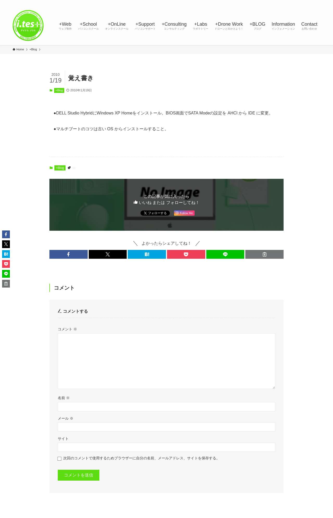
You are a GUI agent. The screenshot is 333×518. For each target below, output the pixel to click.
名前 (64, 398)
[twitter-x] (276, 3)
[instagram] (283, 3)
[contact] (310, 3)
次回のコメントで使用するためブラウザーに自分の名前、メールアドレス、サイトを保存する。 (141, 458)
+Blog (59, 90)
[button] (68, 254)
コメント (67, 329)
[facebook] (269, 3)
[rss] (303, 3)
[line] (290, 3)
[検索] (317, 3)
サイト (63, 439)
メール (65, 418)
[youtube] (296, 3)
